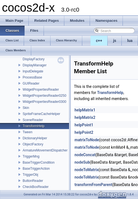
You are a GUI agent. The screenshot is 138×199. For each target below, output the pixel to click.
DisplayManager (35, 65)
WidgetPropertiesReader (41, 89)
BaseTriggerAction (36, 169)
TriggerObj (30, 175)
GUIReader (31, 83)
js (114, 40)
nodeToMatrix (87, 169)
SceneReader (33, 120)
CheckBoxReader (36, 187)
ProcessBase (32, 77)
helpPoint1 (84, 125)
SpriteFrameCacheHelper (41, 114)
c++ (99, 40)
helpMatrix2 (85, 117)
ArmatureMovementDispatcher (45, 150)
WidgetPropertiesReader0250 (44, 96)
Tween (27, 132)
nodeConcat (85, 155)
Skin (26, 108)
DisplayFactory (33, 59)
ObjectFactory (33, 144)
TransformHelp (33, 126)
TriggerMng (31, 156)
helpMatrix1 (85, 110)
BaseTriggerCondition (39, 162)
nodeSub (82, 162)
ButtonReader (33, 181)
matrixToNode (87, 140)
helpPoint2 (84, 132)
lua (129, 40)
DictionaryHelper (35, 138)
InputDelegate (33, 71)
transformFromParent (93, 184)
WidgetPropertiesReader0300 (44, 102)
